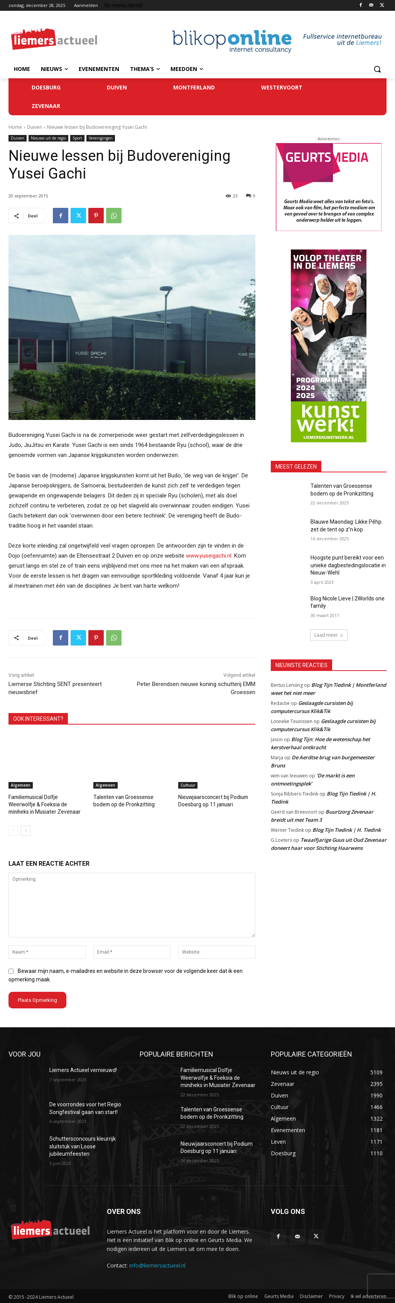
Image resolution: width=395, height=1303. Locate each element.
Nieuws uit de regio (48, 138)
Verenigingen (100, 138)
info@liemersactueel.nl (157, 1264)
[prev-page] (13, 829)
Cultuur (188, 785)
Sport (77, 138)
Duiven (34, 127)
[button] (377, 69)
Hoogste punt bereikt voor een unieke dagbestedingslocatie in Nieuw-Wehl (348, 565)
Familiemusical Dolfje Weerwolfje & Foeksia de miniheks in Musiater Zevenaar (46, 804)
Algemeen (20, 785)
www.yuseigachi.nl (208, 555)
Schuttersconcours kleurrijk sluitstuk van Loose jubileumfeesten (82, 1145)
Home (15, 127)
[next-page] (25, 829)
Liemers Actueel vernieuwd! (83, 1069)
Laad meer (328, 635)
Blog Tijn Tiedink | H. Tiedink (346, 829)
